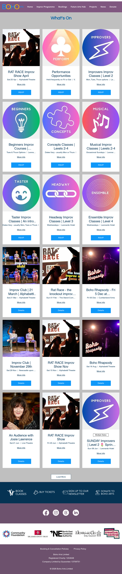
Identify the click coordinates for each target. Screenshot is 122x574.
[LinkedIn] (76, 513)
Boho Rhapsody (101, 363)
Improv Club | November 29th (21, 364)
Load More (61, 477)
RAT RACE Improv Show (61, 437)
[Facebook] (46, 513)
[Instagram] (56, 513)
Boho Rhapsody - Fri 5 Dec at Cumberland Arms (100, 292)
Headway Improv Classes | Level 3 (61, 219)
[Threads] (66, 513)
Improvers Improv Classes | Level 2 (100, 74)
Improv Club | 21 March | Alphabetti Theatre (21, 292)
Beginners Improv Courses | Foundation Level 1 (21, 146)
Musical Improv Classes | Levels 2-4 (101, 146)
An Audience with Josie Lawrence (21, 437)
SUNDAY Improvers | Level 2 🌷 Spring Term (101, 443)
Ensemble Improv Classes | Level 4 (101, 219)
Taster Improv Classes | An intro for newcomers (21, 219)
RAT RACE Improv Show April (21, 74)
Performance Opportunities (61, 74)
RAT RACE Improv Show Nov (61, 364)
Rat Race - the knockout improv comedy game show (61, 292)
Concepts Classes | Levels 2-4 (61, 146)
